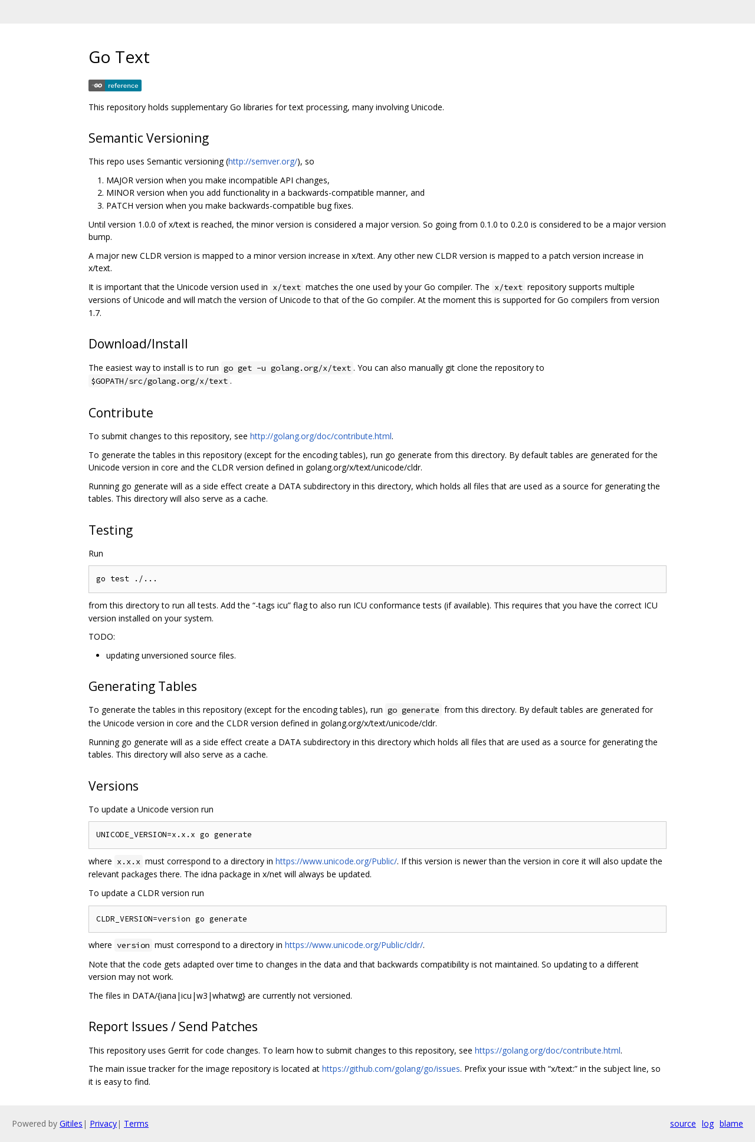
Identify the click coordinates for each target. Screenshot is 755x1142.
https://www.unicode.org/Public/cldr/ (354, 944)
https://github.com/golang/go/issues (391, 1068)
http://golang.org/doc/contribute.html (321, 436)
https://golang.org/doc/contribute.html (548, 1050)
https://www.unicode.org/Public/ (336, 861)
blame (731, 1123)
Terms (136, 1123)
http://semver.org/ (262, 161)
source (683, 1123)
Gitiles (71, 1123)
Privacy (103, 1123)
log (708, 1123)
